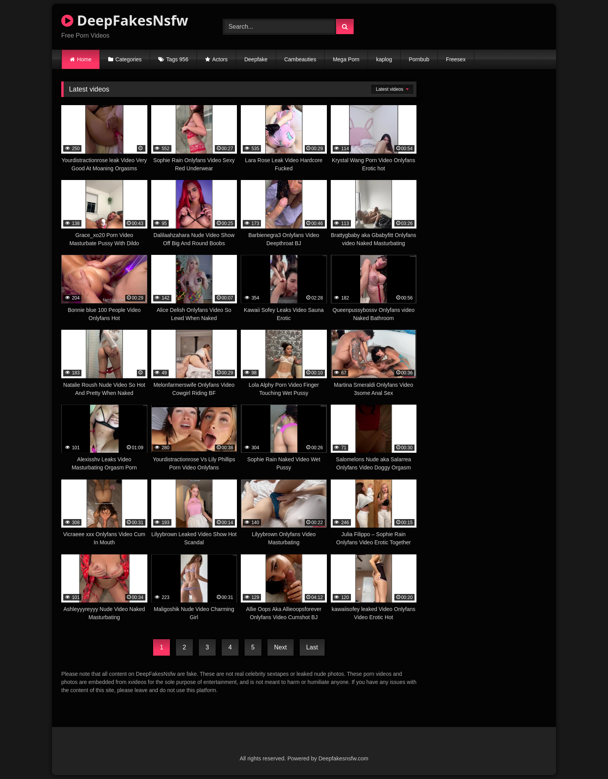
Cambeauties (300, 59)
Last (312, 647)
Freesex (456, 59)
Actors (220, 59)
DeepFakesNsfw (124, 20)
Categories (129, 59)
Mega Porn (346, 59)
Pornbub (419, 59)
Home (84, 59)
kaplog (384, 59)
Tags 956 (177, 59)
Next (280, 647)
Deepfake (256, 59)
